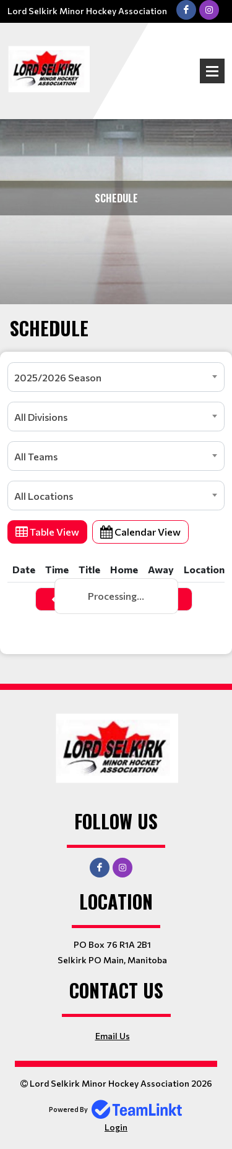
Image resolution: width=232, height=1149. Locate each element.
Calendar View (140, 531)
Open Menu (212, 71)
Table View (47, 531)
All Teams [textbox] (36, 456)
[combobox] (116, 377)
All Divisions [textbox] (40, 417)
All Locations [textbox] (43, 496)
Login (116, 1127)
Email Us (112, 1036)
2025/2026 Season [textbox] (57, 377)
